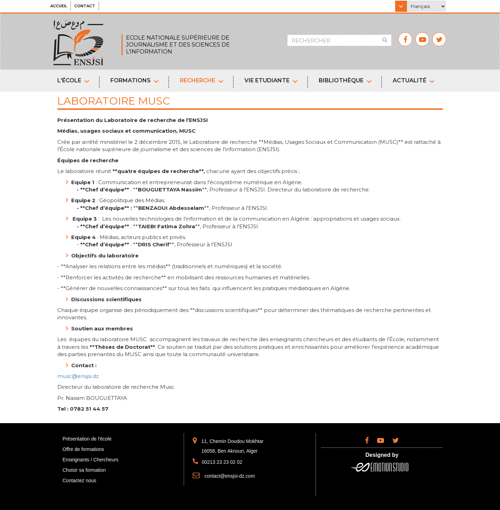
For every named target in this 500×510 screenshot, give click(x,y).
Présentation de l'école (86, 439)
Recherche (202, 80)
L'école (73, 80)
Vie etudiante (271, 80)
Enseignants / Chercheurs (90, 459)
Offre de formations (83, 449)
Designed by (381, 455)
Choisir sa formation (84, 470)
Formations (134, 80)
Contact (84, 5)
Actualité (414, 80)
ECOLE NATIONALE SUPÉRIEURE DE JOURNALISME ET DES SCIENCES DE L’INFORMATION (178, 44)
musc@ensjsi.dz (78, 376)
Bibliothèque (345, 80)
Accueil (58, 5)
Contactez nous (79, 480)
